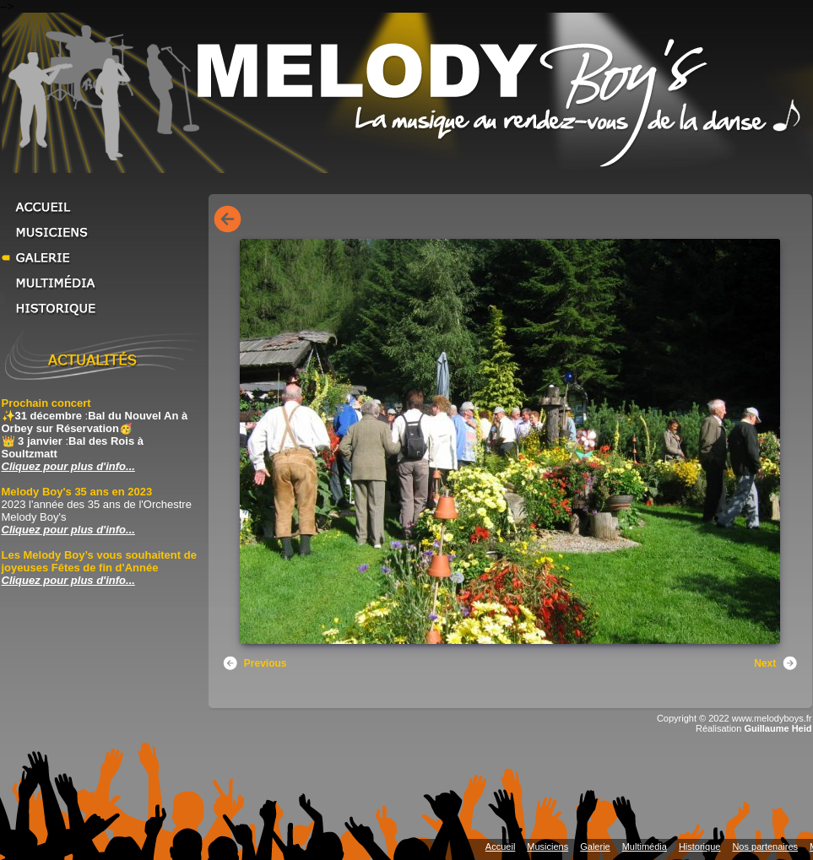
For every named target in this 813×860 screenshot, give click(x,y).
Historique (103, 308)
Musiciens (103, 232)
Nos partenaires (765, 846)
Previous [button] (254, 663)
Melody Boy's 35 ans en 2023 (77, 491)
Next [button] (776, 663)
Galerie (103, 257)
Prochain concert (46, 403)
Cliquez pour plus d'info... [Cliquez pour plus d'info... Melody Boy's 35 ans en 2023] (68, 529)
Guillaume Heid (777, 728)
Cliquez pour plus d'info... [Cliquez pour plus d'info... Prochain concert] (68, 466)
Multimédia (103, 282)
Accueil (103, 206)
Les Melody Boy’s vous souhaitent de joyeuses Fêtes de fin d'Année (99, 561)
